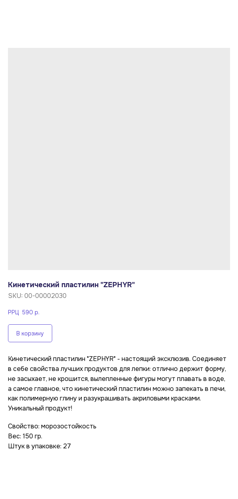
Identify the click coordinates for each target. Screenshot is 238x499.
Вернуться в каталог (48, 12)
